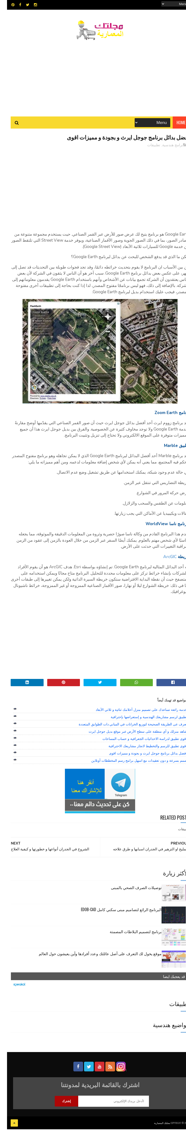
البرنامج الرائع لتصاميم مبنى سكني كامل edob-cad (114, 911)
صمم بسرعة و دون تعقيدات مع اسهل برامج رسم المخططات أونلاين (132, 762)
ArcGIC (163, 558)
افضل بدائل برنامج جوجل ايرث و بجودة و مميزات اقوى (141, 754)
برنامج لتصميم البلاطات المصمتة (129, 933)
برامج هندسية (165, 146)
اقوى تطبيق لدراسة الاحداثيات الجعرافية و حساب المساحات (137, 740)
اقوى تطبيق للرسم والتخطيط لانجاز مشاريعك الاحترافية (140, 747)
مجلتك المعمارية (155, 1124)
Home (174, 123)
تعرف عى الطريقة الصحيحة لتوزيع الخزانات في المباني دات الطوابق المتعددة (126, 725)
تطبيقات (146, 146)
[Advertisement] (93, 76)
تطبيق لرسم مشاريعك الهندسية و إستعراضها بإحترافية (142, 718)
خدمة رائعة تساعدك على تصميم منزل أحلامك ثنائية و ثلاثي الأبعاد (134, 711)
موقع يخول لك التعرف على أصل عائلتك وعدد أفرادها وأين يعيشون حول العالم (93, 955)
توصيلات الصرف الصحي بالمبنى (129, 889)
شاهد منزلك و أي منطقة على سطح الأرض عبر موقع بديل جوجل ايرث (131, 733)
